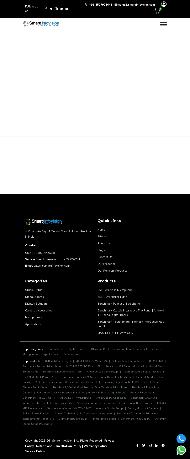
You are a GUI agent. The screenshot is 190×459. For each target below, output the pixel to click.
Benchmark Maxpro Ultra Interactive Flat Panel (69, 382)
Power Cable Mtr (65, 413)
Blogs (101, 250)
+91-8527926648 (43, 253)
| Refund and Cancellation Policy (58, 446)
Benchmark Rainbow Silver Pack (62, 371)
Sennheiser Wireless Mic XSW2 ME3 (69, 408)
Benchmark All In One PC (136, 418)
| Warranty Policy (94, 446)
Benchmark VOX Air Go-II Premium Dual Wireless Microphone (90, 387)
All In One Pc (98, 349)
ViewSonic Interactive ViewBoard (97, 403)
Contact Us (104, 257)
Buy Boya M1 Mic (63, 403)
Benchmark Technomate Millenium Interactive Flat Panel (130, 324)
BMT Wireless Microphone (115, 290)
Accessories (71, 354)
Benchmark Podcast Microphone (118, 304)
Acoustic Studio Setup (109, 408)
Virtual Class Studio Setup (102, 371)
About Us (103, 243)
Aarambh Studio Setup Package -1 (143, 371)
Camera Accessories (38, 311)
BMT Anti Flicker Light (112, 297)
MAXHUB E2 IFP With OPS (91, 361)
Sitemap (102, 236)
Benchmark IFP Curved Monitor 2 (125, 366)
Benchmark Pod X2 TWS (37, 397)
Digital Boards (34, 297)
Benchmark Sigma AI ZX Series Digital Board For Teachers (96, 377)
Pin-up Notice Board (103, 418)
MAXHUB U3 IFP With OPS (115, 333)
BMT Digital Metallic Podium (70, 418)
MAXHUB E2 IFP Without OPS (74, 397)
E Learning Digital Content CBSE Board (125, 382)
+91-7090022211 (70, 259)
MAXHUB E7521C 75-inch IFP (83, 366)
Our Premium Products (112, 271)
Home (101, 230)
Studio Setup (33, 290)
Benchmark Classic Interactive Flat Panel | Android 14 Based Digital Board (130, 313)
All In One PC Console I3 (111, 397)
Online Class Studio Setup (128, 361)
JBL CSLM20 (155, 361)
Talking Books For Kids (36, 413)
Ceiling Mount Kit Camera (143, 408)
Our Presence (106, 264)
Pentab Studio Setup (142, 392)
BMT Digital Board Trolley (137, 403)
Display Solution (36, 304)
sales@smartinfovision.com (52, 266)
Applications (33, 324)
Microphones (33, 317)
